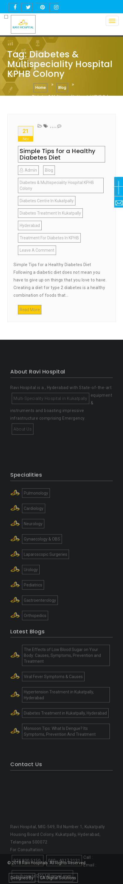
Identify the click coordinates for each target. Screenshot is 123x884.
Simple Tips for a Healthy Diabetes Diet (58, 154)
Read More (30, 309)
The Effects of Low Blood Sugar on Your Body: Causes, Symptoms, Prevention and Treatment (62, 679)
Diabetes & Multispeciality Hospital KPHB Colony (57, 185)
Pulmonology (36, 523)
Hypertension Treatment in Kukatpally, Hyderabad (59, 718)
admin (28, 170)
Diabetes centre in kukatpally (47, 200)
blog (49, 170)
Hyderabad (30, 225)
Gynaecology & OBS (42, 569)
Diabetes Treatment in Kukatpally (50, 213)
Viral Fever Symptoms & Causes (53, 700)
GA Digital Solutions (58, 877)
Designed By (22, 877)
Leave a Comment (38, 251)
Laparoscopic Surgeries (45, 584)
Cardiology (33, 538)
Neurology (33, 554)
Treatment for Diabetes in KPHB (49, 237)
